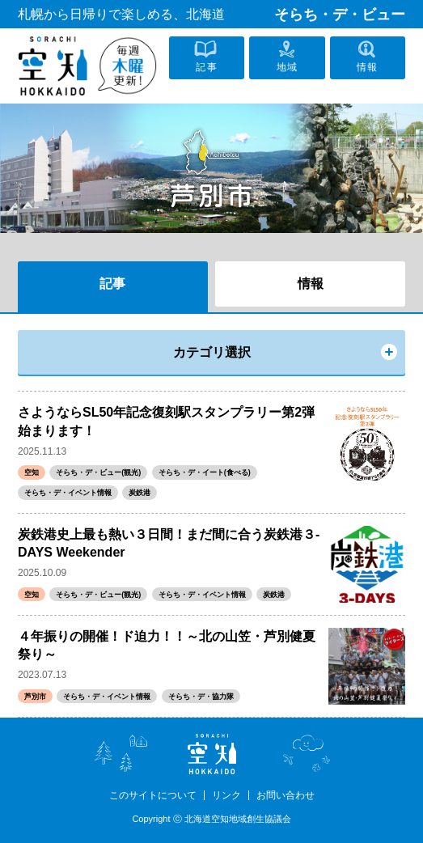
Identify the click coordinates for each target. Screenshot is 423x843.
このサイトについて (153, 795)
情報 (311, 283)
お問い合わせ (285, 795)
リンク (226, 795)
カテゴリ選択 (212, 352)
